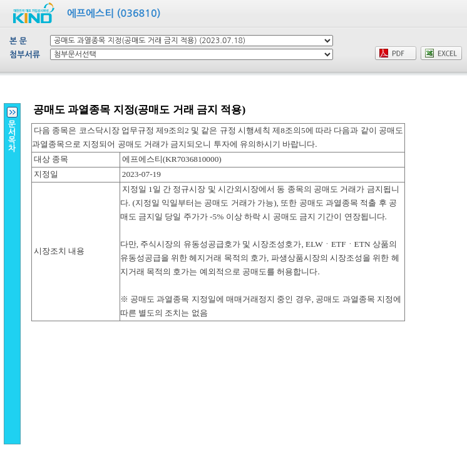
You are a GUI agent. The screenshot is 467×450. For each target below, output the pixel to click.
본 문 (18, 41)
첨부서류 (24, 55)
